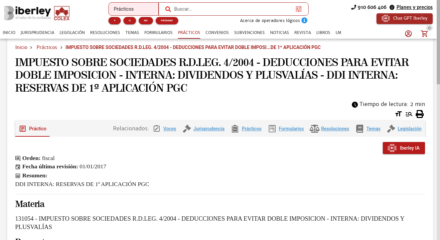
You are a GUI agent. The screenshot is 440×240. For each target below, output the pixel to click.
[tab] (9, 33)
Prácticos (47, 47)
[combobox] (233, 9)
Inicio (21, 47)
